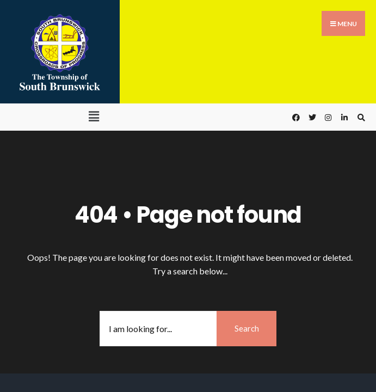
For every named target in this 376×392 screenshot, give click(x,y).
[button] (94, 116)
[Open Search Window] (360, 117)
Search (247, 328)
